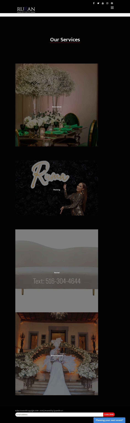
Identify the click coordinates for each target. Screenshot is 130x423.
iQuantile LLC (58, 410)
